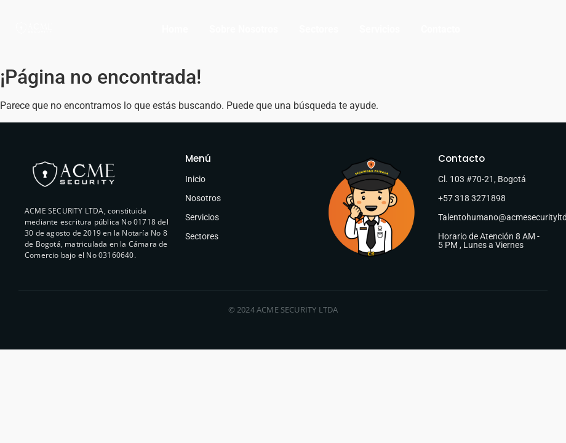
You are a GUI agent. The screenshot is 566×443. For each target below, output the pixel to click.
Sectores (318, 29)
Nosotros (203, 198)
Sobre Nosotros (243, 29)
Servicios (379, 29)
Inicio (195, 179)
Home (175, 29)
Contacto (440, 29)
